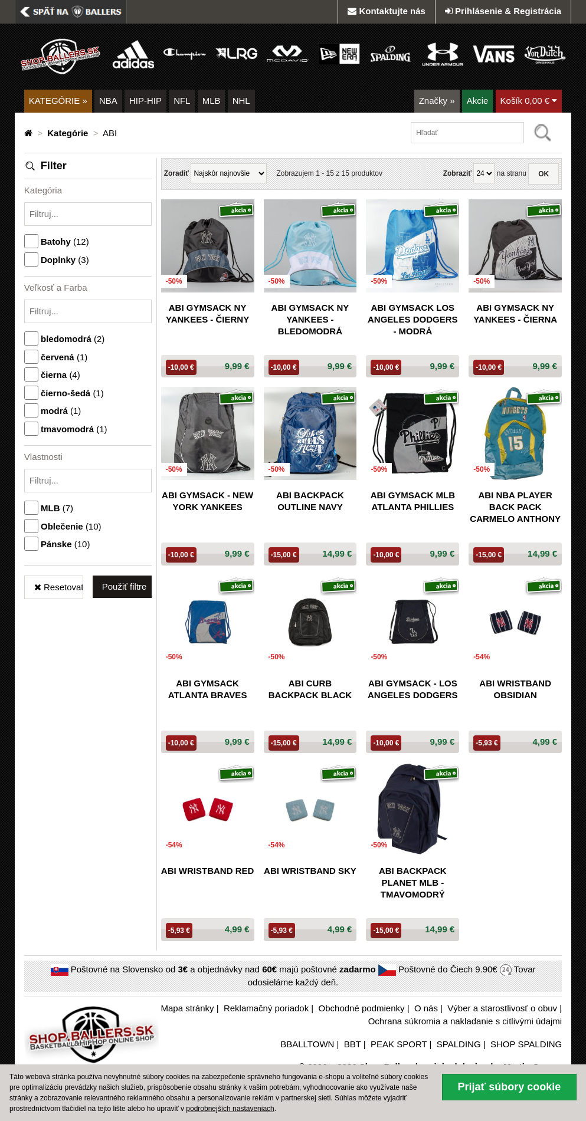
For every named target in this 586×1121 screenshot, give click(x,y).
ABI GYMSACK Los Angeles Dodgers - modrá (413, 319)
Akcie (478, 101)
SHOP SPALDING (526, 1044)
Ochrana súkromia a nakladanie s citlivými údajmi (465, 1021)
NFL (181, 101)
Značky (437, 101)
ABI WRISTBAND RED (207, 871)
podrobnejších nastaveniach (230, 1108)
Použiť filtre (124, 586)
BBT (352, 1044)
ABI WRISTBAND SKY (310, 871)
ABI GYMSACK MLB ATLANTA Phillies (413, 501)
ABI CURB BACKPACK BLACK (310, 689)
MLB (211, 101)
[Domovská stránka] (29, 133)
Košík (529, 101)
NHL (241, 101)
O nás (426, 1008)
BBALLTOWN (307, 1044)
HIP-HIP (145, 101)
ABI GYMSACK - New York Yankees (207, 501)
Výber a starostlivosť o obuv (502, 1008)
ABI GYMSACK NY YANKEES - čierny (207, 313)
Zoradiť (176, 173)
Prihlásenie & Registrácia (503, 11)
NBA (108, 101)
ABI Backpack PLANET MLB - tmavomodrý (413, 882)
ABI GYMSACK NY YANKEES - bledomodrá (310, 319)
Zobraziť (457, 173)
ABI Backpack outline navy (310, 501)
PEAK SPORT (399, 1044)
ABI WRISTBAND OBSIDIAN (515, 689)
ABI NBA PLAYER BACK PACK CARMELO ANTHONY (515, 507)
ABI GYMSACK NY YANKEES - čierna (515, 313)
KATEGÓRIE (58, 101)
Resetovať (58, 587)
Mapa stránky (187, 1008)
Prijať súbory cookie (509, 1087)
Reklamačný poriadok (266, 1008)
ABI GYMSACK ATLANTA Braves (207, 689)
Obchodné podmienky (362, 1008)
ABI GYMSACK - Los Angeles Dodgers (413, 689)
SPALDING (459, 1044)
